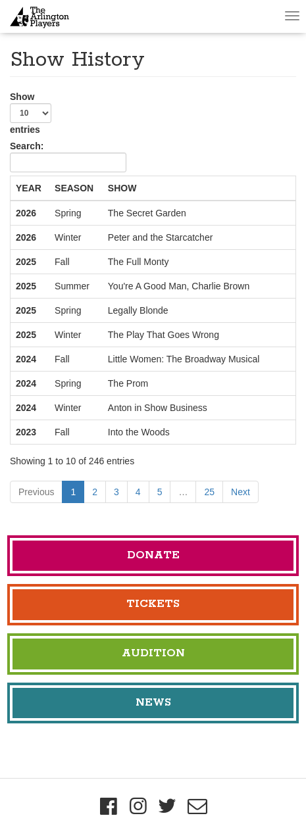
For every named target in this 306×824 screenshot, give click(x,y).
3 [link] (116, 492)
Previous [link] (36, 492)
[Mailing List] (197, 806)
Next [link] (240, 492)
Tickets (153, 604)
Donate (153, 555)
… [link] (183, 492)
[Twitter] (168, 806)
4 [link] (138, 492)
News (153, 703)
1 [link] (73, 492)
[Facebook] (109, 806)
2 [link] (94, 492)
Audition (153, 653)
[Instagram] (138, 806)
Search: (68, 156)
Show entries (30, 113)
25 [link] (209, 492)
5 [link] (160, 492)
